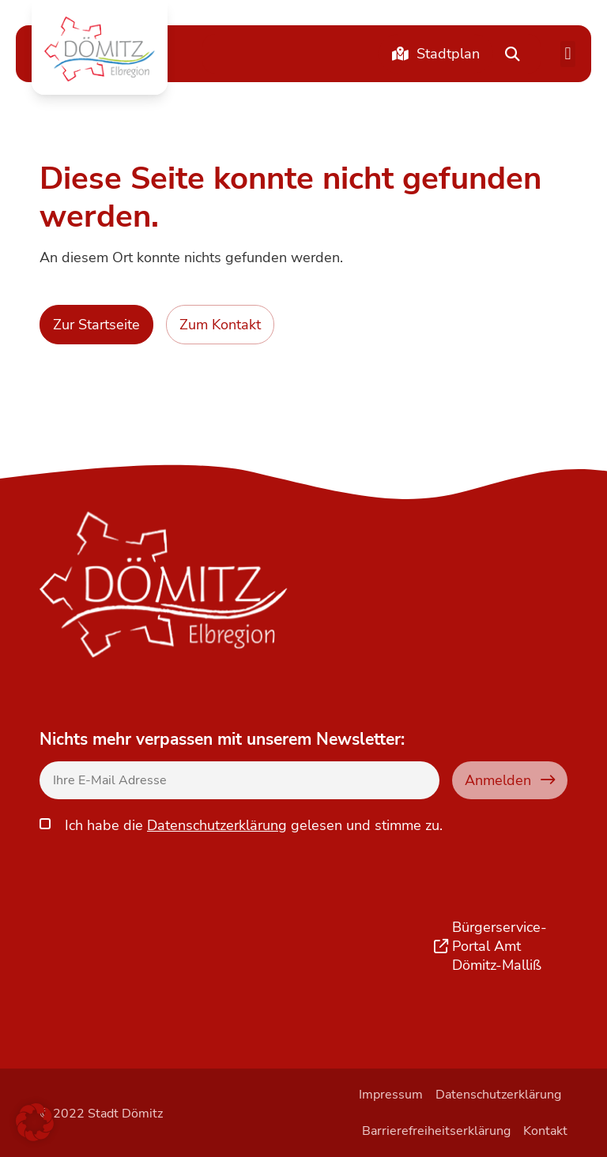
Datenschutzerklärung (217, 825)
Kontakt (545, 1131)
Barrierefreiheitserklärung (436, 1131)
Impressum (391, 1094)
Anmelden (510, 780)
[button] (99, 49)
